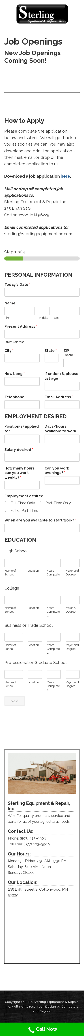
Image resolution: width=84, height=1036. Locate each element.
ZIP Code (69, 353)
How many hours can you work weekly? (19, 473)
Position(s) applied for (21, 428)
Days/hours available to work (61, 428)
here (65, 176)
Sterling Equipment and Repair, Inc (42, 14)
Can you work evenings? (57, 470)
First (7, 317)
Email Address (59, 397)
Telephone (15, 397)
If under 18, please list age (61, 376)
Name (10, 303)
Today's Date (17, 284)
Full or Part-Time (24, 510)
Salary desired (18, 450)
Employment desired (24, 496)
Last (56, 317)
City (8, 351)
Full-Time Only (23, 503)
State (51, 351)
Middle (43, 317)
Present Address (20, 326)
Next (15, 701)
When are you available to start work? (40, 520)
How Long (14, 374)
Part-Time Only (58, 503)
